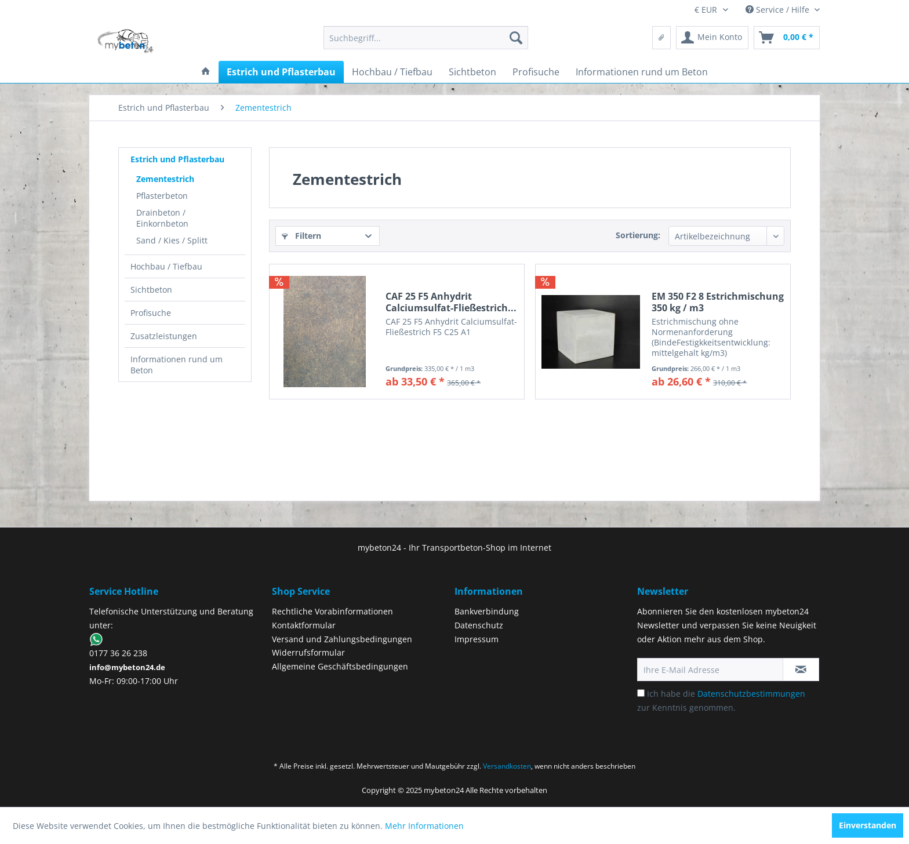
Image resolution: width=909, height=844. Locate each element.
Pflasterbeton (162, 195)
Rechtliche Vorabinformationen (332, 611)
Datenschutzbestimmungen (751, 693)
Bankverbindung (486, 611)
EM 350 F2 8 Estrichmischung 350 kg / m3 (718, 302)
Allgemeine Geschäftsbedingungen (340, 666)
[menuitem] (425, 37)
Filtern (301, 235)
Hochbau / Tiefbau (166, 266)
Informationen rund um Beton (176, 365)
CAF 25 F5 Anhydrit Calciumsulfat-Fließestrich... (451, 302)
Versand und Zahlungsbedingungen (342, 639)
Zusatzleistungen (163, 335)
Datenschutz (478, 625)
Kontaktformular (304, 625)
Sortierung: (638, 235)
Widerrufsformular (308, 652)
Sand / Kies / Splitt (172, 240)
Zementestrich (165, 178)
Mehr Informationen (424, 825)
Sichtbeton (151, 289)
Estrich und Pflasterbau (177, 159)
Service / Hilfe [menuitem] (779, 9)
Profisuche (150, 312)
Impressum (476, 639)
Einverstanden (867, 825)
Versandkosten (507, 766)
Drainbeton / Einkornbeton (162, 218)
